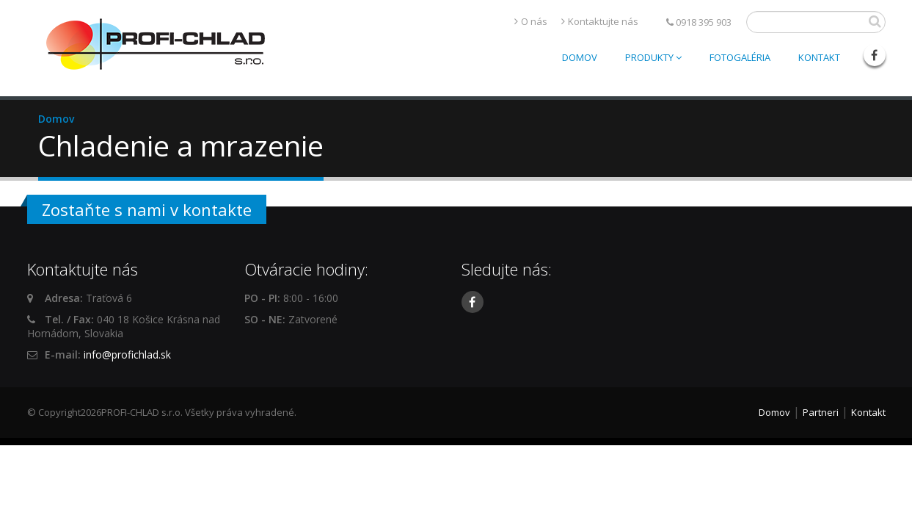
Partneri (821, 412)
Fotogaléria (739, 57)
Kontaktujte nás (603, 21)
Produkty (653, 57)
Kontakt (819, 57)
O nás (534, 21)
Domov (579, 57)
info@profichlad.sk (127, 354)
